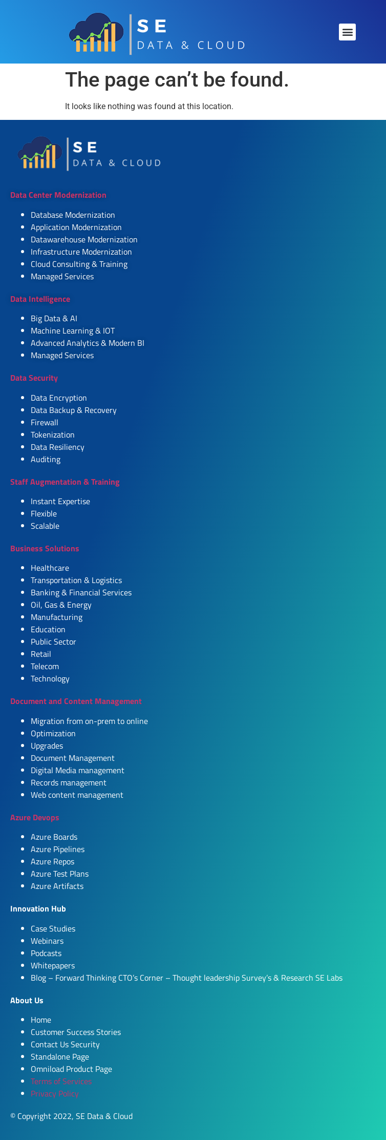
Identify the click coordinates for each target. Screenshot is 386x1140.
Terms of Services (61, 1081)
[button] (347, 32)
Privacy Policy (55, 1093)
